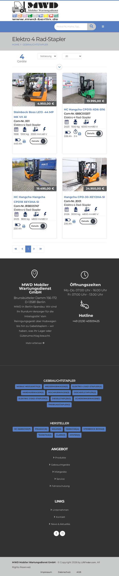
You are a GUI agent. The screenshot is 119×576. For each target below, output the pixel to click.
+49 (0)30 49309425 (86, 321)
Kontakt (60, 515)
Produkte (60, 457)
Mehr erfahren (35, 342)
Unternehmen (60, 508)
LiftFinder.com (89, 560)
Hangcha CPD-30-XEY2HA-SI (84, 197)
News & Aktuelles (61, 522)
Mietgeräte (60, 471)
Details (38, 141)
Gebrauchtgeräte (60, 464)
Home (15, 44)
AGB (80, 570)
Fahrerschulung (61, 485)
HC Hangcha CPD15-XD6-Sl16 (84, 109)
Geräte (22, 61)
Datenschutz (65, 570)
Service (60, 478)
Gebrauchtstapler (35, 44)
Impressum (45, 570)
